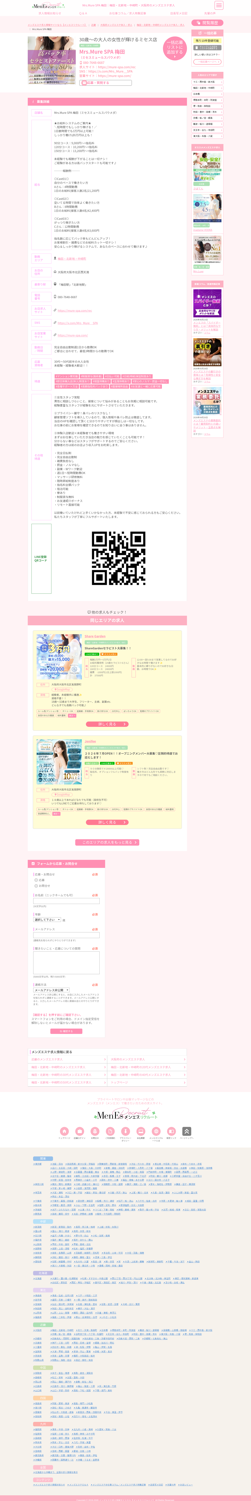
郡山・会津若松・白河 (86, 1312)
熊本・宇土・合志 (60, 1438)
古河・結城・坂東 (171, 1205)
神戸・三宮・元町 (60, 1338)
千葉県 (38, 1196)
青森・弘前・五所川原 (63, 1291)
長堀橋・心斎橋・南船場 (175, 1325)
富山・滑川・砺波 (60, 1227)
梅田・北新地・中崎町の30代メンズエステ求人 (61, 1070)
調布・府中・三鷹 (109, 1175)
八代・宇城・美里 (82, 1438)
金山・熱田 (194, 1257)
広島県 (38, 1381)
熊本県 (38, 1438)
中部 (43, 1217)
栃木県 (38, 1201)
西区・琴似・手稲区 (81, 1278)
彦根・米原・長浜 (103, 1347)
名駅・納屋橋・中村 (62, 1257)
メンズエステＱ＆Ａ (78, 1480)
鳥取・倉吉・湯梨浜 (83, 1368)
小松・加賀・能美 (101, 1231)
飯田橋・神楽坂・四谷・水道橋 (172, 1163)
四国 (43, 1393)
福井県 (38, 1235)
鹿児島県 (39, 1451)
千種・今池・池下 (176, 1257)
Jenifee (90, 741)
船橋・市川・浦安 (105, 1196)
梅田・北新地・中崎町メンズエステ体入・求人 (160, 25)
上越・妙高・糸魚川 (108, 1222)
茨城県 (38, 1205)
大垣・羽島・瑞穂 (135, 1248)
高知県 (38, 1412)
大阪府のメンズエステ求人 (128, 1054)
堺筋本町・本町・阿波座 (205, 100)
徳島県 (38, 1399)
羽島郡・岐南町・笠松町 (87, 1248)
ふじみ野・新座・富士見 (185, 1188)
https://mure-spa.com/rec (75, 310)
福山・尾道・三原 (86, 1381)
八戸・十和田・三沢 (87, 1291)
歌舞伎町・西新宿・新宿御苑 (113, 1159)
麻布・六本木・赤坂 (192, 1159)
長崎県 (38, 1434)
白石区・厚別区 (59, 1278)
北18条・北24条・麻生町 (159, 1274)
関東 (43, 1154)
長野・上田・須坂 (60, 1244)
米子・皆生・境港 (60, 1368)
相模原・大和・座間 (113, 1180)
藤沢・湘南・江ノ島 (136, 1180)
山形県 (38, 1308)
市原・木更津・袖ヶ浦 (172, 1196)
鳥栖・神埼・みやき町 (84, 1429)
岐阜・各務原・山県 (62, 1248)
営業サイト (105, 75)
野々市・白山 (82, 1231)
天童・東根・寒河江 (106, 1308)
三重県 (38, 1343)
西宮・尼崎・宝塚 (82, 1338)
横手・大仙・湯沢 (86, 1304)
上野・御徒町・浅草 (62, 1167)
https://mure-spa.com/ (73, 335)
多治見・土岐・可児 (113, 1248)
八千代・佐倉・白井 (147, 1196)
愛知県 (38, 1257)
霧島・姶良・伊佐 (88, 1451)
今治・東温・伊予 (114, 1407)
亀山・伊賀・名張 (103, 1343)
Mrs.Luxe (198, 271)
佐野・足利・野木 (107, 1201)
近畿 (93, 25)
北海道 (43, 1268)
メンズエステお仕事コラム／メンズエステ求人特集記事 (119, 1480)
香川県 (38, 1403)
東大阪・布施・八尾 (203, 136)
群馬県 (38, 1209)
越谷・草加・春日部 (96, 1188)
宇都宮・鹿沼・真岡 (62, 1201)
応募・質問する (101, 84)
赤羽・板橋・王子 (112, 1171)
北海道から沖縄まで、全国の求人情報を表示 (56, 1468)
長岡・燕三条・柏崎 (85, 1222)
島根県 (38, 1373)
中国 (43, 1363)
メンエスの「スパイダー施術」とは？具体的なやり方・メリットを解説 (207, 326)
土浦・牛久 (85, 1205)
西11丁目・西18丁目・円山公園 (127, 1274)
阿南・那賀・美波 (60, 1399)
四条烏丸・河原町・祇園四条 (66, 1334)
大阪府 (38, 1325)
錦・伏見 (110, 1257)
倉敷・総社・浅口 (84, 1377)
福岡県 (38, 1425)
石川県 (38, 1231)
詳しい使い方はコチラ (206, 55)
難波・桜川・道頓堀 (203, 124)
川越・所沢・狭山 (118, 1188)
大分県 (38, 1442)
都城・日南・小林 (82, 1447)
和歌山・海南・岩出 (62, 1355)
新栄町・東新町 (155, 1257)
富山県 (38, 1227)
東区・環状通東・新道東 (186, 1274)
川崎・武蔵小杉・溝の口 (87, 1180)
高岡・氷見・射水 (82, 1227)
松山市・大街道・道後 (63, 1407)
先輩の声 (171, 1480)
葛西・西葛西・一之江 (186, 1167)
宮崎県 (38, 1447)
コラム (207, 333)
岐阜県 (38, 1248)
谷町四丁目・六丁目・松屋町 (90, 1330)
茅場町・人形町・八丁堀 (141, 1163)
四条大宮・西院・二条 (129, 1334)
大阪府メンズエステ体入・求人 (116, 25)
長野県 (38, 1244)
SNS (106, 71)
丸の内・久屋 (82, 1257)
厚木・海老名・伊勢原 (161, 1180)
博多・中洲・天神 (60, 1425)
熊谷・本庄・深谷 (60, 1192)
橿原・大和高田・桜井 (84, 1351)
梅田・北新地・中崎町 (90, 45)
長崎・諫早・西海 (60, 1434)
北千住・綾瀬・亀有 (62, 1171)
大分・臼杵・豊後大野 (63, 1442)
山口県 (38, 1386)
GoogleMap (63, 689)
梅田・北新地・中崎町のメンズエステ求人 (58, 1062)
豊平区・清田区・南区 (105, 1278)
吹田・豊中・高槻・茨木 (205, 112)
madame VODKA (202, 230)
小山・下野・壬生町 (85, 1201)
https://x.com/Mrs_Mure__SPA (78, 323)
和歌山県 (39, 1355)
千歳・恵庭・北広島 (151, 1278)
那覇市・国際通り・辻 (63, 1455)
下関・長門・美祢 (103, 1386)
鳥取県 (38, 1368)
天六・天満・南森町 (87, 1325)
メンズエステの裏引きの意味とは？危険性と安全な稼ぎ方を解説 (207, 375)
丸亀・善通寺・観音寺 (86, 1403)
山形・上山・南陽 (60, 1308)
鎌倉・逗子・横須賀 (185, 1180)
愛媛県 (38, 1407)
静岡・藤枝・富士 (82, 1253)
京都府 (38, 1334)
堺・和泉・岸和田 (201, 106)
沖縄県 (38, 1455)
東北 (43, 1285)
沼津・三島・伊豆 (103, 1253)
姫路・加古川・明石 (104, 1338)
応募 (42, 880)
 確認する (66, 1026)
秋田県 (38, 1304)
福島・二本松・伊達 (62, 1312)
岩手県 (38, 1295)
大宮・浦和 (57, 1188)
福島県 (38, 1312)
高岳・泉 (97, 1257)
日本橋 (196, 94)
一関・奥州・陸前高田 (86, 1295)
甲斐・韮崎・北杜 (82, 1240)
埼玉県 (38, 1188)
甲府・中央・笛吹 (60, 1240)
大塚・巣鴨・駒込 (112, 1167)
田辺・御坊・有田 (84, 1355)
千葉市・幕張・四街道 (63, 1196)
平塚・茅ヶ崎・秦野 (62, 1184)
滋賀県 (38, 1347)
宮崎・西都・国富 (60, 1447)
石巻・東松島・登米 (87, 1299)
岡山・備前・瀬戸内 (62, 1377)
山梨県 (38, 1240)
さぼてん (198, 188)
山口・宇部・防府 (60, 1386)
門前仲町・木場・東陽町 (160, 1167)
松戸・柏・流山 (125, 1196)
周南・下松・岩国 (82, 1386)
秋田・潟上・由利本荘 (63, 1304)
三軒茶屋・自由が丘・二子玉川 (187, 1171)
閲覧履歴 (210, 23)
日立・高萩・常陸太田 (195, 1205)
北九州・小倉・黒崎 (83, 1425)
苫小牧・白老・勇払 (175, 1278)
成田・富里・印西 (195, 1196)
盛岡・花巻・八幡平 (62, 1295)
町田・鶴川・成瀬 (159, 1171)
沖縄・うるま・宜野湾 (88, 1455)
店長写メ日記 (156, 1480)
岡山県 (38, 1377)
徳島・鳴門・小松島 (83, 1399)
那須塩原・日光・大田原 (132, 1201)
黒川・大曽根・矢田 (62, 1261)
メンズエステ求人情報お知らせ (50, 1480)
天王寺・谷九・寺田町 (204, 130)
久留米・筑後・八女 (106, 1425)
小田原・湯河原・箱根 (86, 1184)
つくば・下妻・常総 (104, 1205)
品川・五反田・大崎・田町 (65, 1163)
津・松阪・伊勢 (83, 1343)
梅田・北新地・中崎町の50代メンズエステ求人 (61, 1078)
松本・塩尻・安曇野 (83, 1244)
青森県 (38, 1291)
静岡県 (38, 1253)
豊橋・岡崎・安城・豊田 (111, 1261)
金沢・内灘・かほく (62, 1231)
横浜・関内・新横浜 (62, 1180)
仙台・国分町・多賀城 (63, 1299)
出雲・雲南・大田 (75, 1373)
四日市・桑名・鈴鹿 (62, 1343)
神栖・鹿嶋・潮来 (127, 1205)
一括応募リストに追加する (175, 47)
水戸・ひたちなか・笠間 (64, 1205)
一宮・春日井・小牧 (85, 1261)
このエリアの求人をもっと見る (107, 842)
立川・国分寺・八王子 (159, 1175)
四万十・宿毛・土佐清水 (85, 1412)
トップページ (119, 1078)
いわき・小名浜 (108, 1312)
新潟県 (38, 1222)
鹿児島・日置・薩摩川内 (64, 1451)
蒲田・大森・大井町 (91, 1163)
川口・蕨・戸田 (74, 1188)
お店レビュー (186, 1480)
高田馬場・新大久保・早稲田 (81, 1159)
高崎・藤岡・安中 (60, 1209)
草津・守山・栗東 (82, 1347)
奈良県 (38, 1351)
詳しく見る (107, 724)
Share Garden (95, 636)
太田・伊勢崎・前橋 (83, 1209)
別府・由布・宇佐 (86, 1442)
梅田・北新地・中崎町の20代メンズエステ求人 (141, 1062)
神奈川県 (39, 1180)
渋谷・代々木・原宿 (140, 1159)
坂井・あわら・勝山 (83, 1235)
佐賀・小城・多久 (60, 1429)
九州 (43, 1419)
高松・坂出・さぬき (62, 1403)
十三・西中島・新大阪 (204, 82)
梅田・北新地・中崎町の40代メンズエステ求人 (141, 1070)
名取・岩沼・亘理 (109, 1299)
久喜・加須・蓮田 (161, 1188)
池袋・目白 (57, 1159)
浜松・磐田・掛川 (60, 1253)
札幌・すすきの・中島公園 (95, 1274)
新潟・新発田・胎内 (62, 1222)
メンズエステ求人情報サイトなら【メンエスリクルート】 (57, 25)
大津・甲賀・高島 (60, 1347)
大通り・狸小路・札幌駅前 (65, 1274)
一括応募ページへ (207, 62)
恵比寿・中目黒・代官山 (166, 1159)
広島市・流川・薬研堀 (63, 1381)
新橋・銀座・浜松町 (115, 1163)
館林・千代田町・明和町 (109, 1209)
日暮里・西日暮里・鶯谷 (87, 1167)
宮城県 (38, 1299)
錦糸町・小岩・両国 (134, 1167)
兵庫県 (38, 1338)
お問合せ (44, 885)
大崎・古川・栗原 (131, 1299)
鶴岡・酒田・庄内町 (83, 1308)
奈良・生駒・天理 (60, 1351)
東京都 (38, 1159)
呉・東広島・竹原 (107, 1381)
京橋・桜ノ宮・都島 (203, 118)
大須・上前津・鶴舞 (134, 1257)
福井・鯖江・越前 (60, 1235)
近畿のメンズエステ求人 (47, 1054)
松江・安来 (57, 1373)
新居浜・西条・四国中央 (89, 1407)
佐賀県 (38, 1429)
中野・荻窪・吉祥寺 (62, 1175)
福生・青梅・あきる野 (133, 1175)
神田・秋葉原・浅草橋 (201, 1163)
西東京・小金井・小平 (86, 1175)
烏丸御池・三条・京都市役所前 (99, 1334)
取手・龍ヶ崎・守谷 (149, 1205)
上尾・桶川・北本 (139, 1188)
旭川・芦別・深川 (129, 1278)
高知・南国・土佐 (60, 1412)
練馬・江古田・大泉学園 (87, 1171)
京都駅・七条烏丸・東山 (156, 1334)
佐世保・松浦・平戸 (83, 1434)
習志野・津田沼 (85, 1196)
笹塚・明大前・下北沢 (135, 1171)
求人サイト (107, 67)
